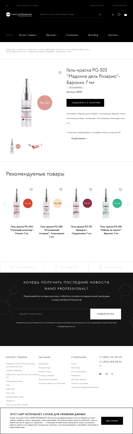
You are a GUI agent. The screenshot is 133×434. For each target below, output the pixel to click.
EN (7, 6)
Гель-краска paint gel (77, 50)
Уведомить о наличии (86, 103)
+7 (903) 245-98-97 (119, 6)
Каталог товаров (28, 35)
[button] (5, 203)
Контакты (113, 35)
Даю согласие (112, 421)
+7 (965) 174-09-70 (96, 6)
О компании (72, 35)
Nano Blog (93, 35)
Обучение (51, 35)
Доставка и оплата (27, 6)
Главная (10, 50)
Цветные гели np (55, 50)
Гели (41, 50)
